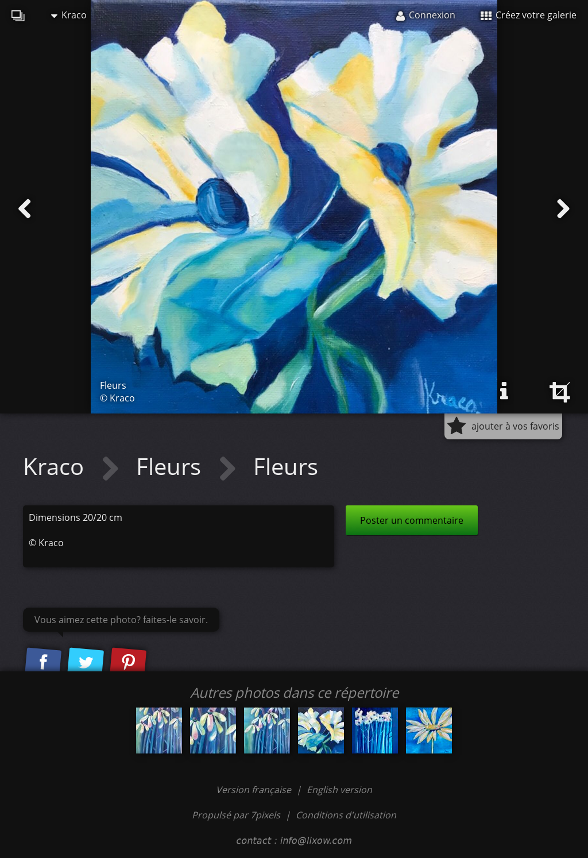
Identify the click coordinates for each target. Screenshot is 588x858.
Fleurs (171, 466)
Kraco (69, 15)
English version (339, 789)
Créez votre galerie (529, 15)
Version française (254, 789)
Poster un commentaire (411, 520)
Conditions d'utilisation (346, 815)
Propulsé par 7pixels (236, 815)
